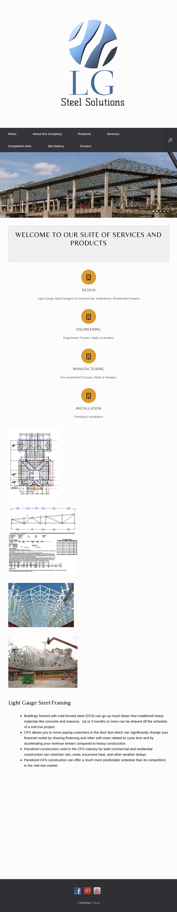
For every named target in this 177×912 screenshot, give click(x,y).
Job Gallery (55, 146)
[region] (88, 185)
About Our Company (47, 134)
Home (12, 134)
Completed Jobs (19, 146)
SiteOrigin (85, 902)
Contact (85, 146)
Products (84, 134)
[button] (170, 140)
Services (113, 134)
